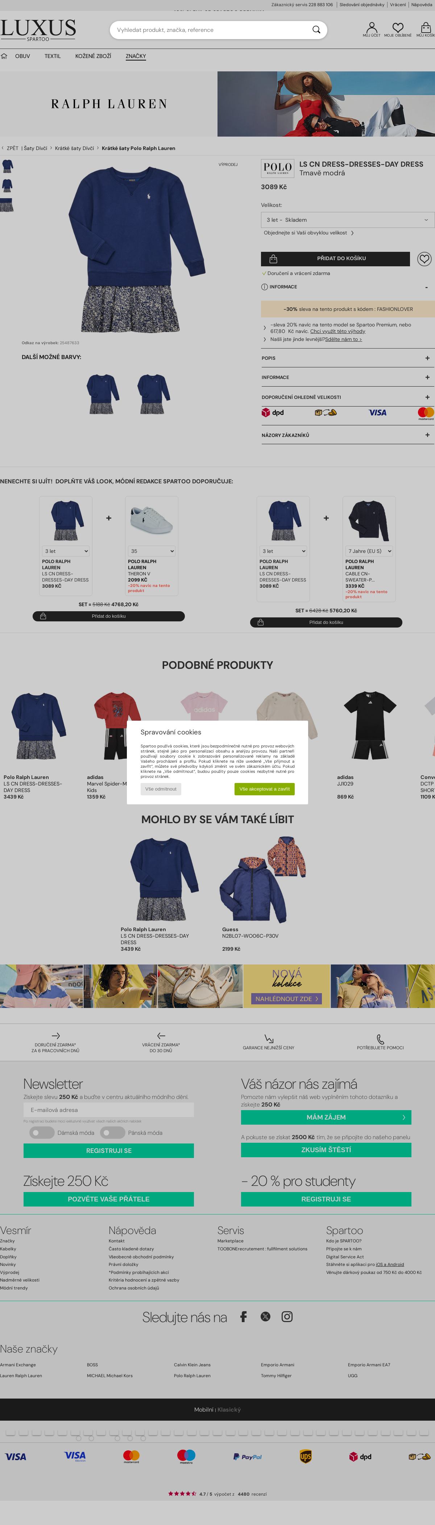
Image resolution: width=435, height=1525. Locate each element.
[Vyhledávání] (316, 30)
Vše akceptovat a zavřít (265, 789)
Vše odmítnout (161, 789)
